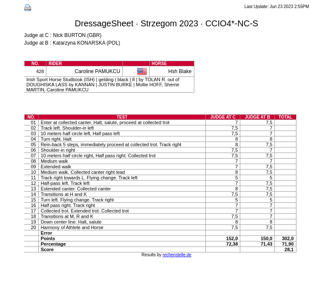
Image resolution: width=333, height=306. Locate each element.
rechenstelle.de (176, 254)
